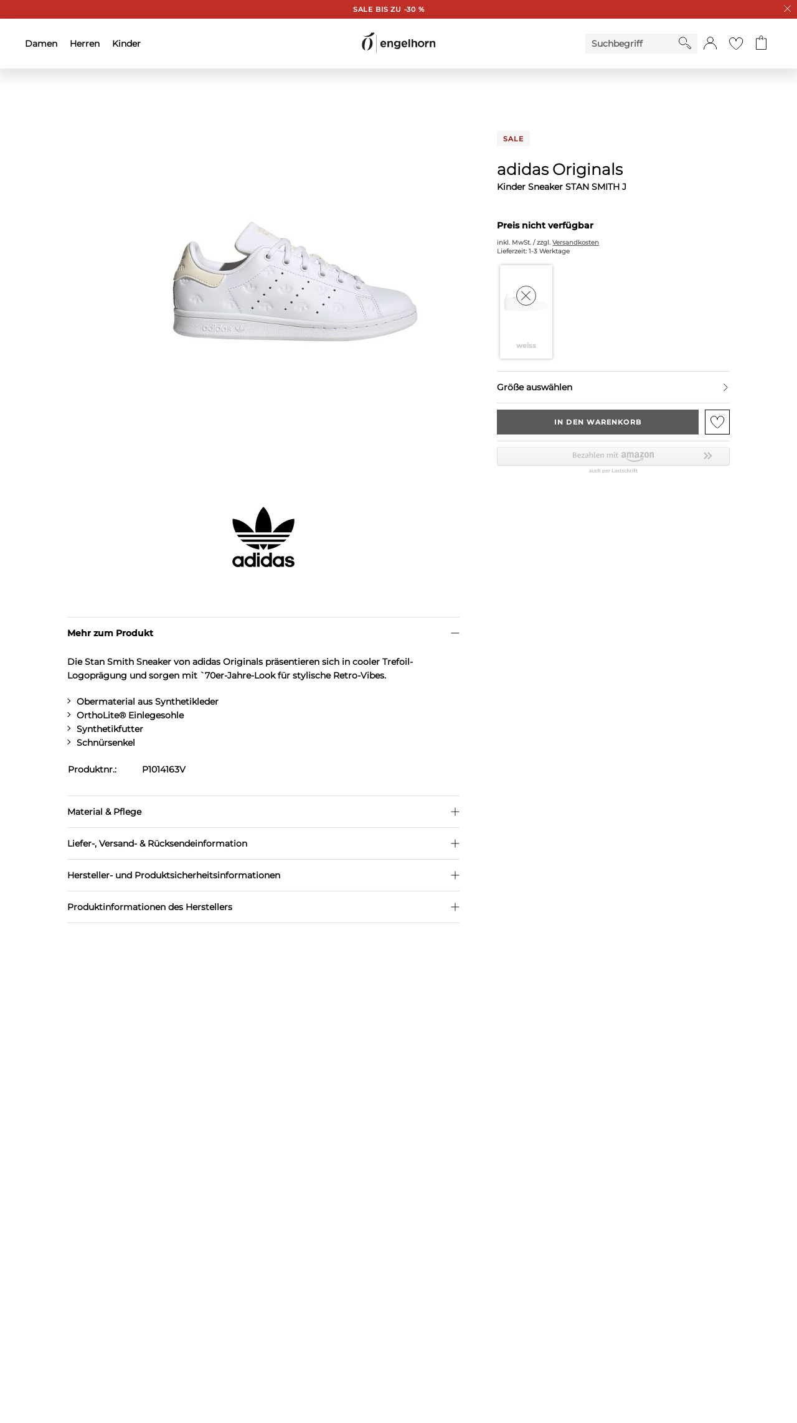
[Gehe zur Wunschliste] (736, 43)
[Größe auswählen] (613, 387)
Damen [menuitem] (41, 43)
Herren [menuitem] (85, 43)
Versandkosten (575, 242)
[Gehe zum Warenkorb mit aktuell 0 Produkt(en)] (761, 43)
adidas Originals (560, 169)
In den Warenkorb (597, 422)
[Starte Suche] (685, 43)
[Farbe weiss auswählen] (526, 312)
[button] (710, 43)
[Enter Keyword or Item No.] (632, 43)
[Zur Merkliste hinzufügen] (717, 422)
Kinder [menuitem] (126, 43)
